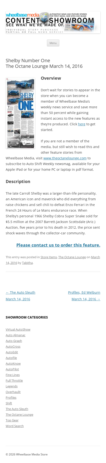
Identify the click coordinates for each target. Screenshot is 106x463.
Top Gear (12, 420)
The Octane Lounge (72, 257)
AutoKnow (13, 363)
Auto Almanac (15, 335)
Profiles (11, 397)
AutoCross (13, 346)
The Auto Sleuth (17, 409)
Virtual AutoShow (18, 329)
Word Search (15, 426)
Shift (9, 403)
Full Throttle (14, 380)
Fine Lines (13, 375)
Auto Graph (14, 341)
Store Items (49, 257)
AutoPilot (12, 369)
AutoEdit (12, 352)
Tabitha (27, 263)
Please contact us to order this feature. (58, 245)
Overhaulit (13, 392)
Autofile (11, 358)
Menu (53, 43)
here (81, 124)
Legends (12, 386)
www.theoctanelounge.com (65, 158)
